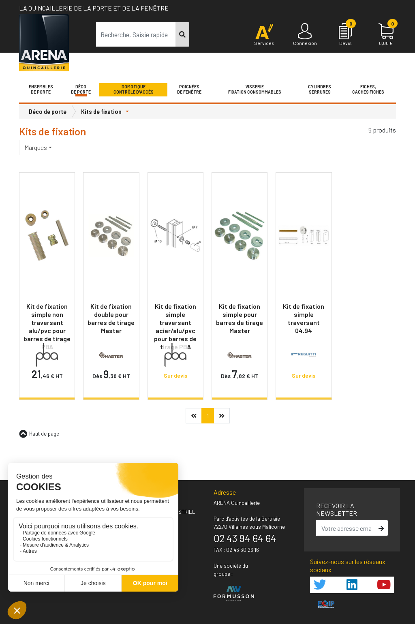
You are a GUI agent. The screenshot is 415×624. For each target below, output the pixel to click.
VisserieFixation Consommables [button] (254, 89)
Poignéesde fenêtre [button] (189, 89)
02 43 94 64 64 (245, 538)
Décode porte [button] (81, 89)
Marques (35, 147)
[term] (136, 34)
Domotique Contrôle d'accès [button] (133, 89)
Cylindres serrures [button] (319, 89)
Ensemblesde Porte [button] (41, 89)
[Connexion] (305, 35)
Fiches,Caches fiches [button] (368, 89)
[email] (346, 528)
